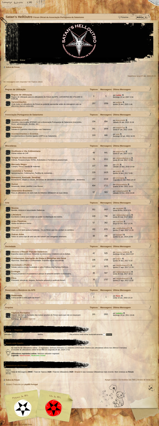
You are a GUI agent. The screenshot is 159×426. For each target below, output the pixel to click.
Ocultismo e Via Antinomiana (25, 151)
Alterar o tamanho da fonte (18, 2)
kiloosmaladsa (121, 184)
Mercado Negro (19, 164)
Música (14, 208)
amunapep (120, 178)
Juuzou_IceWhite (122, 252)
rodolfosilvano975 (123, 228)
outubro (119, 313)
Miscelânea (10, 146)
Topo (152, 388)
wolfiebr (119, 102)
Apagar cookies (111, 380)
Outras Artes (17, 234)
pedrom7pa (120, 128)
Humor (14, 184)
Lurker (118, 95)
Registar (14, 60)
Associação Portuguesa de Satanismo (24, 114)
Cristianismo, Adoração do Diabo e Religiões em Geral (38, 258)
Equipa (8, 384)
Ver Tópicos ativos (35, 82)
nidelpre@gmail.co (123, 158)
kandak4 (119, 235)
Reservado (16, 295)
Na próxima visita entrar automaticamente (87, 334)
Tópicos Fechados (20, 313)
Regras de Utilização (15, 89)
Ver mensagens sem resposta (15, 82)
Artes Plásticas (18, 221)
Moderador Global (38, 355)
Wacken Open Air (28, 319)
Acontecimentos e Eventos (24, 134)
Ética (13, 278)
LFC (117, 165)
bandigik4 (120, 208)
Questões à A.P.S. (20, 120)
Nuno (118, 296)
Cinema (15, 228)
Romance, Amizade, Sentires (25, 177)
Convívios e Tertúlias (21, 171)
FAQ (29, 2)
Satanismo (16, 127)
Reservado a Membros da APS (20, 290)
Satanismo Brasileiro (21, 190)
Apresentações (18, 102)
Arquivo (9, 307)
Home (7, 2)
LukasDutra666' (122, 191)
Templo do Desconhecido (24, 158)
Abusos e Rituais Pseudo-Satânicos (29, 252)
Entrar (22, 60)
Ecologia (15, 271)
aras (117, 134)
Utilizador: (8, 334)
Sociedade (10, 246)
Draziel (78, 372)
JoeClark (119, 222)
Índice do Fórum (79, 44)
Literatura (16, 214)
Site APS (54, 408)
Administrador (24, 355)
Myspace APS (39, 406)
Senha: (40, 334)
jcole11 (119, 171)
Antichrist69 (120, 120)
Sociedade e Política (21, 265)
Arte (7, 203)
